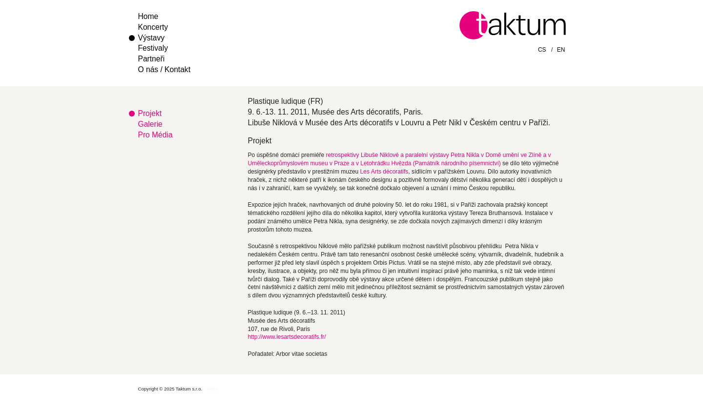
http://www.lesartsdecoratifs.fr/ (287, 336)
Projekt (150, 113)
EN (561, 49)
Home (148, 16)
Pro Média (155, 135)
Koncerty (153, 27)
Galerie (150, 124)
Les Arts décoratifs (384, 171)
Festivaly (153, 48)
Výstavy (151, 38)
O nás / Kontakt (164, 69)
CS (542, 49)
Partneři (151, 59)
